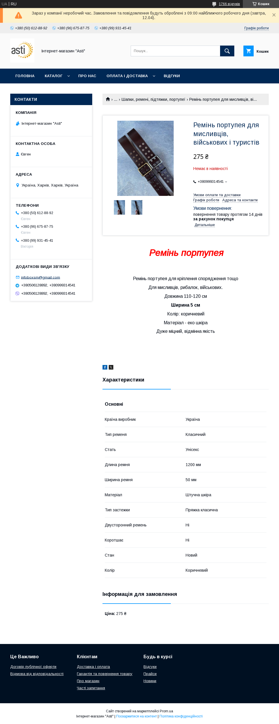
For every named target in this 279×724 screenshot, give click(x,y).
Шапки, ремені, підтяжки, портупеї (153, 99)
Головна (24, 76)
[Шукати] (227, 51)
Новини (149, 681)
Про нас (87, 76)
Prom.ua (166, 711)
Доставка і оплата (93, 666)
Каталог (53, 76)
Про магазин (88, 681)
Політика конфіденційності (181, 716)
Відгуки (172, 76)
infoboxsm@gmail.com (40, 277)
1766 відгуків (229, 4)
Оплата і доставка (127, 76)
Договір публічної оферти (33, 666)
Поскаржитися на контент (136, 716)
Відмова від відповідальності (36, 674)
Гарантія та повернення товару (104, 674)
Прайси (150, 674)
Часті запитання (91, 688)
